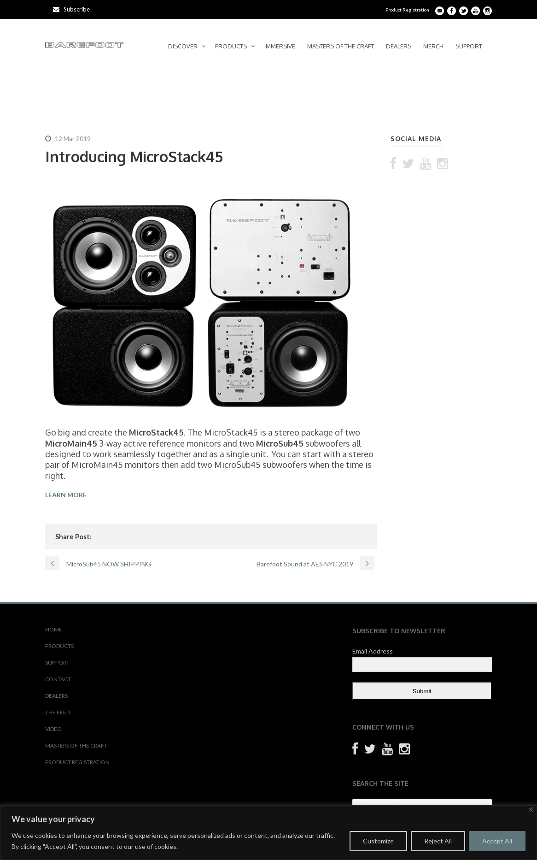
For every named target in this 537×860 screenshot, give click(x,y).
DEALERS (398, 46)
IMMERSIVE (279, 46)
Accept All (497, 841)
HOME (53, 629)
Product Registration (407, 9)
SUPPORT (468, 46)
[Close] (531, 809)
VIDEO (53, 728)
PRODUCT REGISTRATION (77, 762)
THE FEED (57, 712)
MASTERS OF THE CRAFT (340, 46)
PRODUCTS (231, 46)
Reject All (438, 841)
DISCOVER (183, 46)
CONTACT (58, 679)
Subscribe (71, 9)
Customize (378, 841)
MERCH (433, 46)
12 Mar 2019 (73, 138)
